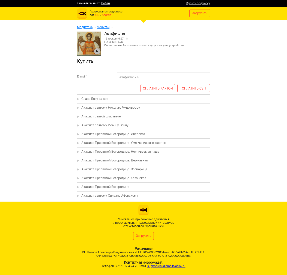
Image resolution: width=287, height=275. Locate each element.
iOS (97, 15)
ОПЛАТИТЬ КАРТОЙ (158, 88)
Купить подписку (198, 3)
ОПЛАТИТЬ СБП (194, 88)
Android (106, 15)
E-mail (82, 76)
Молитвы (103, 27)
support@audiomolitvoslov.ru (166, 266)
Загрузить (199, 13)
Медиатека (85, 27)
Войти (105, 3)
